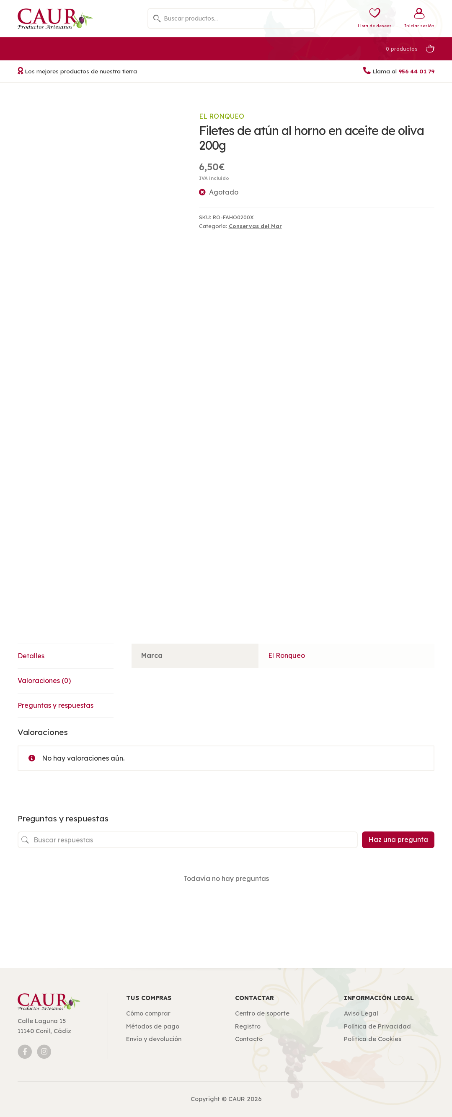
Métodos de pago (152, 1026)
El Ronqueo (221, 116)
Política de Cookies (372, 1039)
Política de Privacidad (377, 1026)
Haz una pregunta (398, 839)
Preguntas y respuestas (55, 705)
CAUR (236, 1099)
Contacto (249, 1039)
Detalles (31, 656)
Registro (248, 1026)
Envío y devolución (153, 1039)
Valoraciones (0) (44, 680)
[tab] (66, 656)
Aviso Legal (361, 1013)
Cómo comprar (148, 1013)
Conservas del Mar (255, 226)
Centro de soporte (262, 1013)
